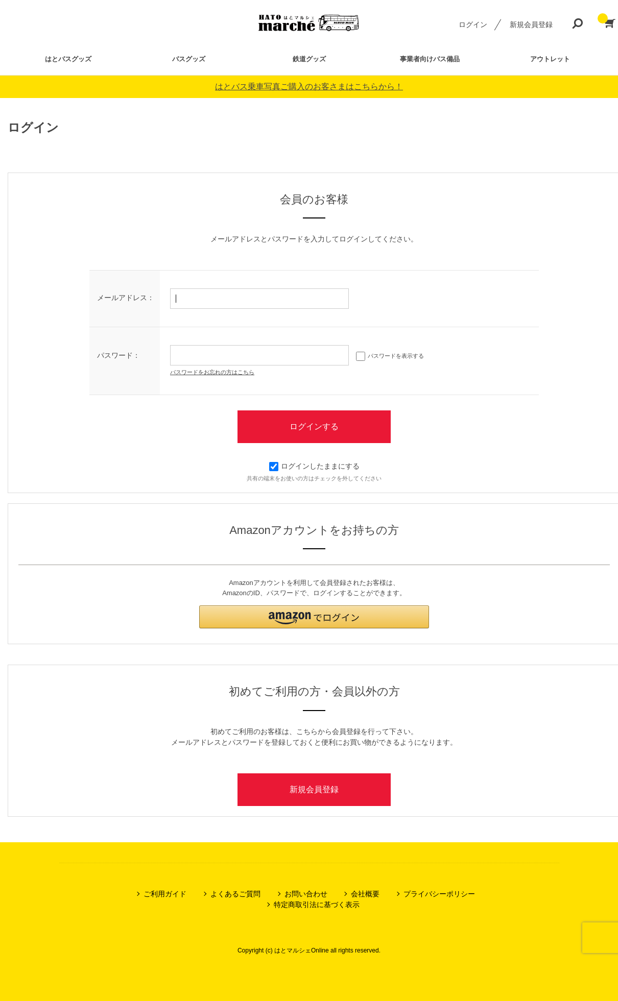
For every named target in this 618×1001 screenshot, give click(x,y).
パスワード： (118, 355)
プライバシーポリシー (439, 894)
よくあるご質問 (235, 894)
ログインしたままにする (314, 466)
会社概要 (365, 894)
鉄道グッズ (309, 59)
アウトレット (550, 59)
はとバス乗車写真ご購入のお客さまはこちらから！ (309, 86)
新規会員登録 (531, 24)
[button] (314, 616)
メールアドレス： (125, 298)
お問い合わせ (305, 894)
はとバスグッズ (68, 59)
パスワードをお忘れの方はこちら (212, 372)
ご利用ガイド (165, 894)
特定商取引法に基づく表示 (317, 904)
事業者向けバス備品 (430, 59)
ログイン (473, 24)
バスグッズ (188, 59)
